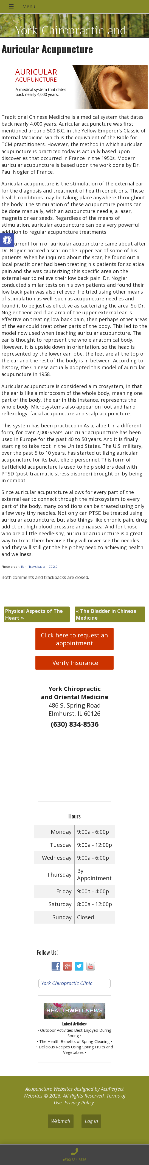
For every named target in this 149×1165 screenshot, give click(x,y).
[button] (7, 240)
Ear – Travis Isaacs (33, 567)
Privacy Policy (79, 1102)
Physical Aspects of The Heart (34, 614)
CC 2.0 (53, 567)
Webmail (60, 1121)
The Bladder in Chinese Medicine (106, 614)
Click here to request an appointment (74, 639)
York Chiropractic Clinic (66, 983)
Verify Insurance (74, 663)
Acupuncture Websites (49, 1089)
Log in (91, 1121)
